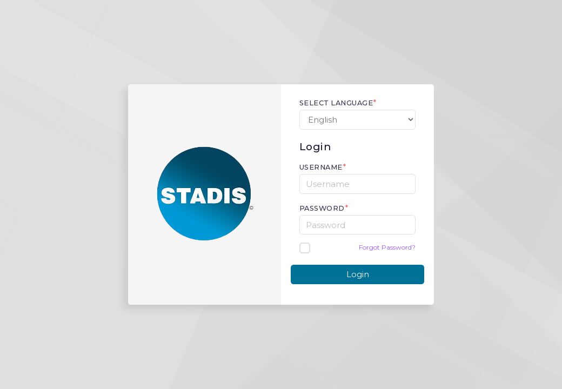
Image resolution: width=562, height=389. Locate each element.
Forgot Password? (387, 247)
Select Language (336, 103)
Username (321, 167)
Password (322, 208)
